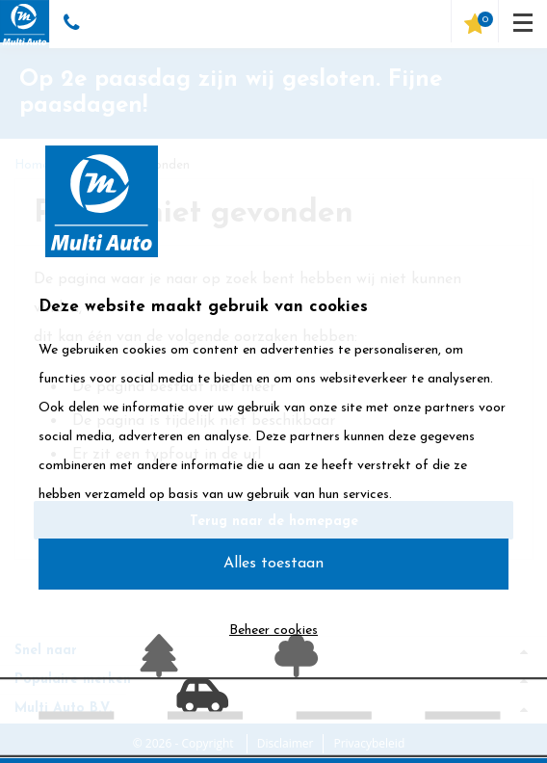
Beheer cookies (273, 630)
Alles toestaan (273, 563)
